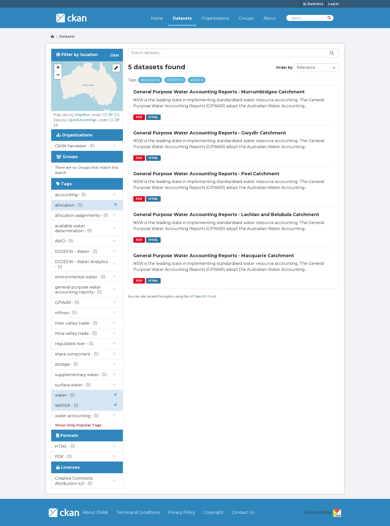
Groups (246, 18)
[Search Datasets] (310, 18)
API (192, 296)
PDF (139, 117)
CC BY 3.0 (110, 115)
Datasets (182, 18)
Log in (333, 4)
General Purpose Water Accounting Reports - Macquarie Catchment (213, 255)
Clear (114, 55)
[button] (58, 68)
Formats (67, 435)
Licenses (68, 467)
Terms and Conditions (137, 512)
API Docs (208, 296)
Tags (64, 183)
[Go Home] (52, 36)
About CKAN (95, 512)
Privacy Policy (181, 512)
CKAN (337, 512)
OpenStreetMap (82, 120)
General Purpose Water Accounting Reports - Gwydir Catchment (209, 133)
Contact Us (243, 512)
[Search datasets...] (233, 53)
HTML (153, 117)
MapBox (82, 115)
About (269, 18)
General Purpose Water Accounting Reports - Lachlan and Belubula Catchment (226, 214)
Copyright (214, 512)
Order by (284, 67)
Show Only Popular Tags (78, 425)
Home (157, 18)
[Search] (330, 17)
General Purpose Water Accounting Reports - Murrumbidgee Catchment (219, 92)
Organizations (215, 18)
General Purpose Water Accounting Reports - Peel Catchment (206, 173)
